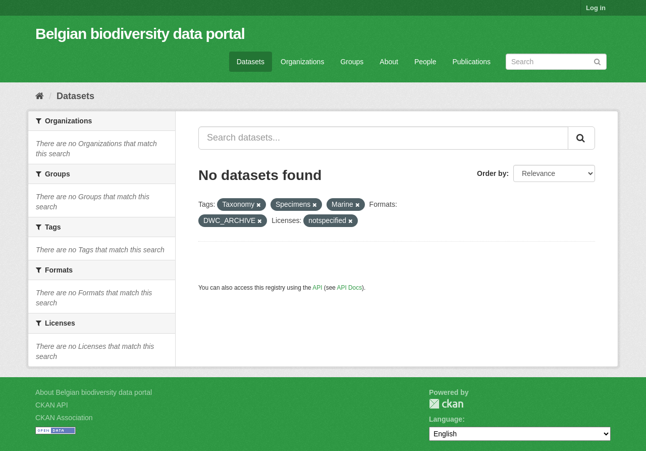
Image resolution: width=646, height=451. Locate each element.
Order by (491, 173)
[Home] (39, 96)
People (425, 62)
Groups (351, 62)
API (317, 287)
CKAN (446, 403)
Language (445, 419)
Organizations (302, 62)
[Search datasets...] (383, 138)
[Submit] (597, 61)
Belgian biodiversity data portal (140, 33)
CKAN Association (64, 418)
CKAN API (51, 405)
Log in (596, 8)
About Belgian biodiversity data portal (93, 392)
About (389, 62)
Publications (472, 62)
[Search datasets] (556, 62)
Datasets (250, 62)
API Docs (349, 287)
